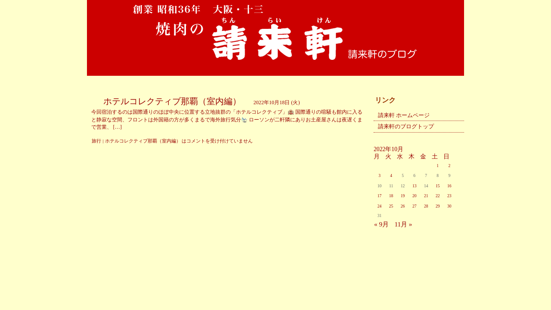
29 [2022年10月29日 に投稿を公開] (438, 206)
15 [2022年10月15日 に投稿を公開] (438, 185)
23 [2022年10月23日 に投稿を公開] (449, 195)
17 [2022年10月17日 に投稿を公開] (380, 195)
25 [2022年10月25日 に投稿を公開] (391, 206)
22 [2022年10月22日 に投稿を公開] (438, 195)
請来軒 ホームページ (404, 115)
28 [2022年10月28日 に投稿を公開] (426, 206)
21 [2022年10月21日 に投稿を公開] (426, 195)
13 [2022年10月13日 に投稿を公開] (414, 185)
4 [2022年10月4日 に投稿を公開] (391, 175)
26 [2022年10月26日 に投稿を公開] (403, 206)
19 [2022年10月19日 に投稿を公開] (403, 195)
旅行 (96, 140)
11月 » (403, 224)
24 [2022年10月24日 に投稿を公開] (380, 206)
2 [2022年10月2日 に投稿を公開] (449, 165)
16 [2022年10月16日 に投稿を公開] (449, 185)
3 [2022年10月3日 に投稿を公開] (379, 175)
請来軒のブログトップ (406, 126)
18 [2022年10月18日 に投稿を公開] (391, 195)
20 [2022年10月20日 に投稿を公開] (414, 195)
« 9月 (381, 224)
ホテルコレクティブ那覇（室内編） (172, 101)
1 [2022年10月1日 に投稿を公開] (437, 165)
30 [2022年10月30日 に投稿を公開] (449, 206)
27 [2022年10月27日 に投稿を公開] (414, 206)
